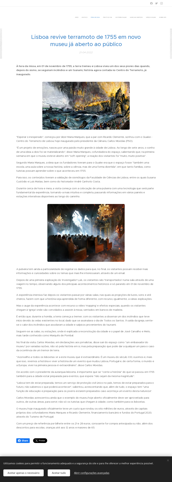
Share (23, 440)
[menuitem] (143, 17)
